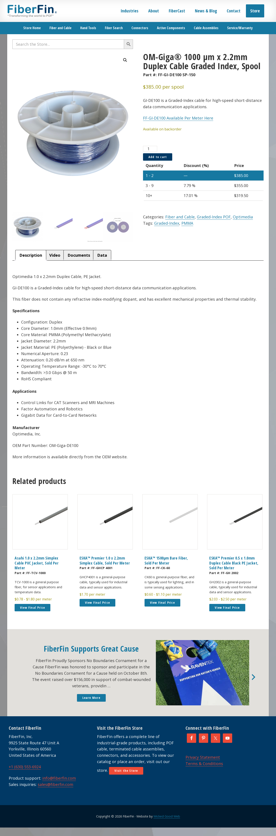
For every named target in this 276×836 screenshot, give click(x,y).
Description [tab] (30, 255)
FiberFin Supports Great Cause (91, 649)
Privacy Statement (203, 757)
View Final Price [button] (32, 608)
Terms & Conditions (204, 764)
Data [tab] (102, 255)
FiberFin (32, 10)
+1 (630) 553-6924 (25, 767)
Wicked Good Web (166, 817)
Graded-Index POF (214, 216)
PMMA (187, 223)
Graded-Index (166, 223)
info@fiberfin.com (59, 778)
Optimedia (243, 216)
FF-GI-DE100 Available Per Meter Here (178, 118)
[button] (125, 60)
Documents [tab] (79, 255)
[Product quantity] (150, 149)
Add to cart (157, 157)
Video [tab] (54, 255)
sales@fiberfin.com (55, 785)
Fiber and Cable (180, 216)
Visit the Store (126, 771)
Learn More (91, 698)
